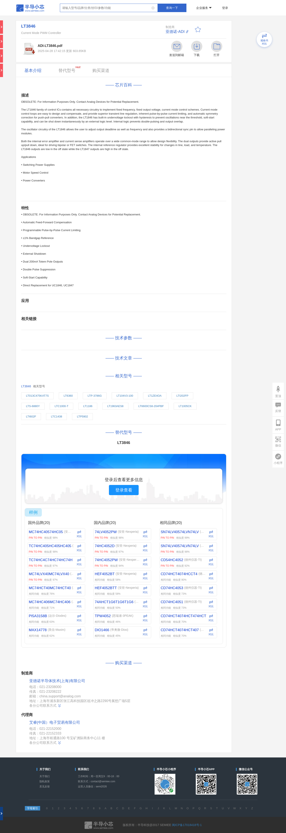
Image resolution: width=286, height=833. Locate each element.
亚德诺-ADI (175, 31)
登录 (225, 8)
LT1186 (87, 406)
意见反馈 (44, 786)
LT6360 (68, 395)
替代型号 (69, 69)
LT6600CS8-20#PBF (151, 406)
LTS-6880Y (33, 406)
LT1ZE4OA (155, 395)
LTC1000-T (61, 406)
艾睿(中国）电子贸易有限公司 (54, 722)
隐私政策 (44, 781)
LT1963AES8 (115, 406)
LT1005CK (185, 406)
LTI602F (31, 416)
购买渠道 (100, 70)
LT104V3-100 (125, 395)
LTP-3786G (95, 395)
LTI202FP (182, 395)
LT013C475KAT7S (37, 395)
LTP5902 (82, 416)
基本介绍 (32, 70)
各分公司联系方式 (45, 706)
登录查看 (123, 490)
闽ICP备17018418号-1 (187, 825)
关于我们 (44, 776)
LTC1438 (56, 416)
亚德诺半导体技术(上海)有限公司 (57, 681)
